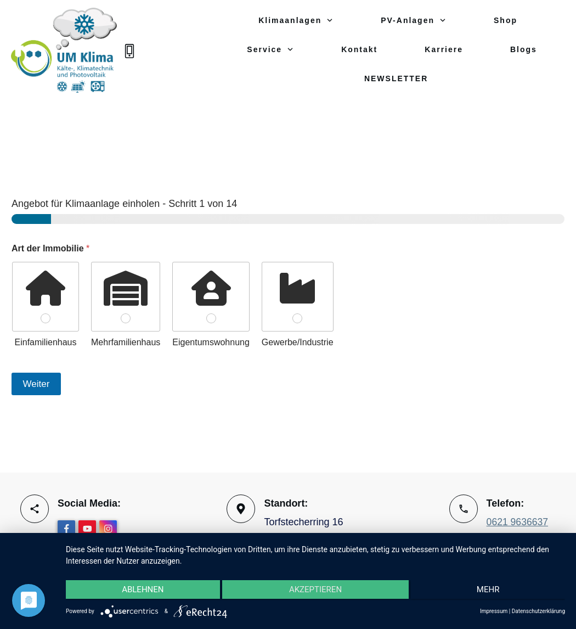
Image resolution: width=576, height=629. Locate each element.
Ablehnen (140, 591)
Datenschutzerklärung (538, 611)
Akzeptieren (315, 591)
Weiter (36, 375)
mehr (490, 591)
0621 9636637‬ (518, 522)
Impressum (493, 611)
